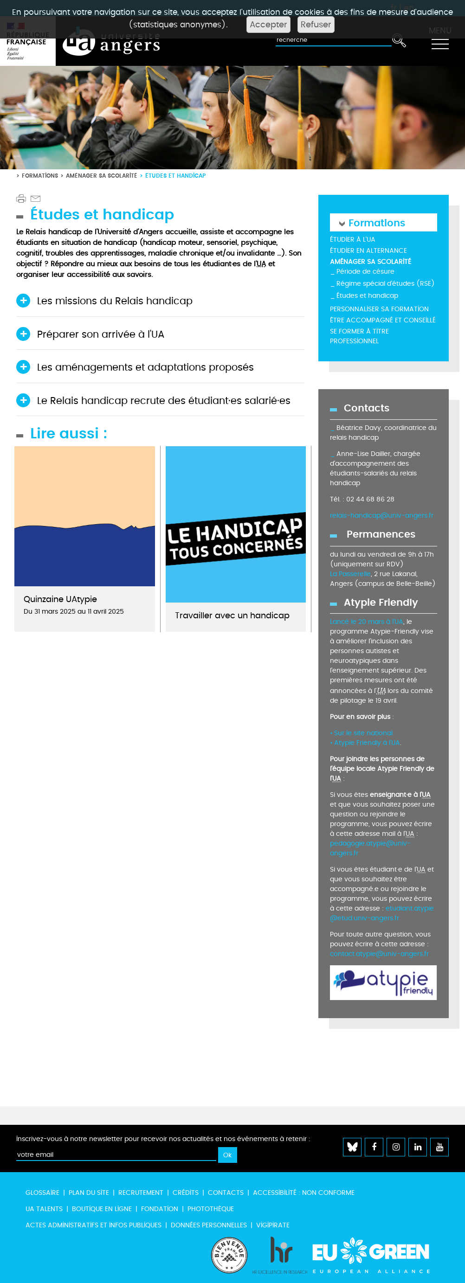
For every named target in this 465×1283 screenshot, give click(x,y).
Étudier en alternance (368, 251)
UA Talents (44, 1209)
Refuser (316, 24)
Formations (40, 176)
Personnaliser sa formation (379, 309)
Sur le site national (363, 733)
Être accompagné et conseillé (383, 320)
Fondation (159, 1209)
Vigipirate (273, 1225)
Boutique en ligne (102, 1209)
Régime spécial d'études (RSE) (385, 284)
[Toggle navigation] (440, 41)
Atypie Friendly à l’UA (367, 743)
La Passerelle (350, 574)
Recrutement (140, 1193)
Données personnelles (209, 1225)
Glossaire (42, 1193)
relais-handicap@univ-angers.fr (381, 515)
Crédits (186, 1193)
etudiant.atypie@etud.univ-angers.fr (382, 913)
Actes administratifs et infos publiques (93, 1225)
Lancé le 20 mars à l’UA (366, 622)
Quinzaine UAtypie (60, 599)
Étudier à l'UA (352, 239)
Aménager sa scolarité (101, 176)
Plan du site (89, 1193)
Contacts (226, 1193)
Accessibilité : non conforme (304, 1193)
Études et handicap (367, 296)
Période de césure (365, 271)
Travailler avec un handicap (232, 615)
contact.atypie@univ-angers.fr (379, 954)
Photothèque (210, 1209)
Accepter (268, 24)
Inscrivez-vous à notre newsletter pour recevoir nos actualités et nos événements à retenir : (163, 1139)
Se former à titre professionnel (359, 336)
